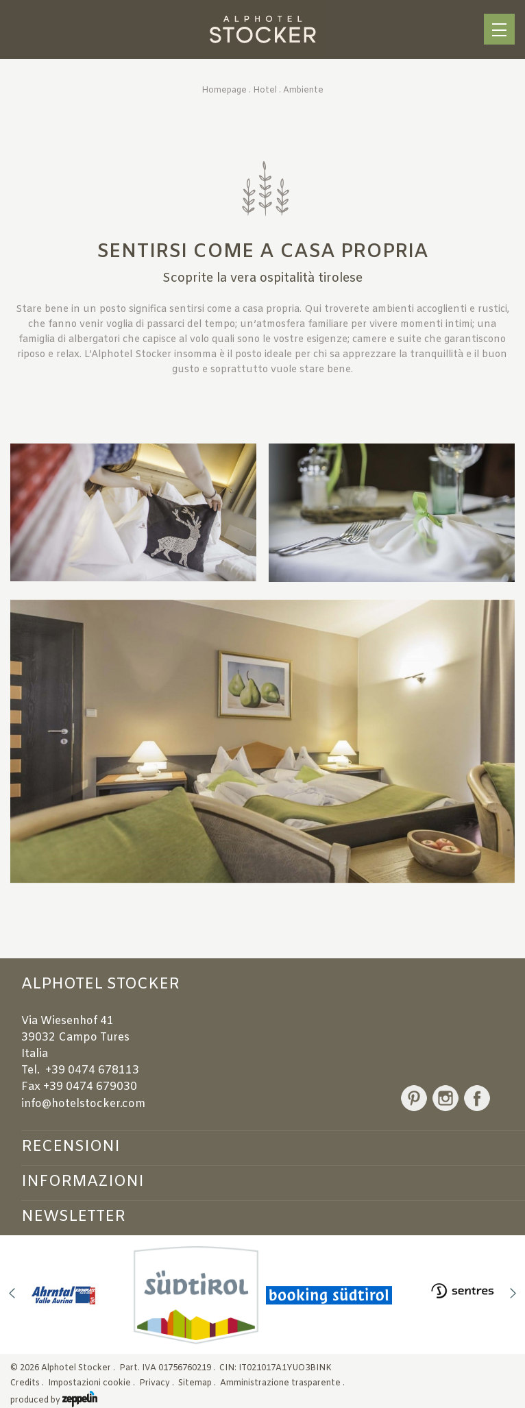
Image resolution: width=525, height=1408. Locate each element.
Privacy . (157, 1383)
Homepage (224, 90)
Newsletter (73, 1216)
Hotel (265, 90)
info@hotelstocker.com (83, 1104)
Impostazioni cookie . (92, 1383)
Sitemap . (198, 1383)
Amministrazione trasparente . (283, 1383)
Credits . (28, 1383)
